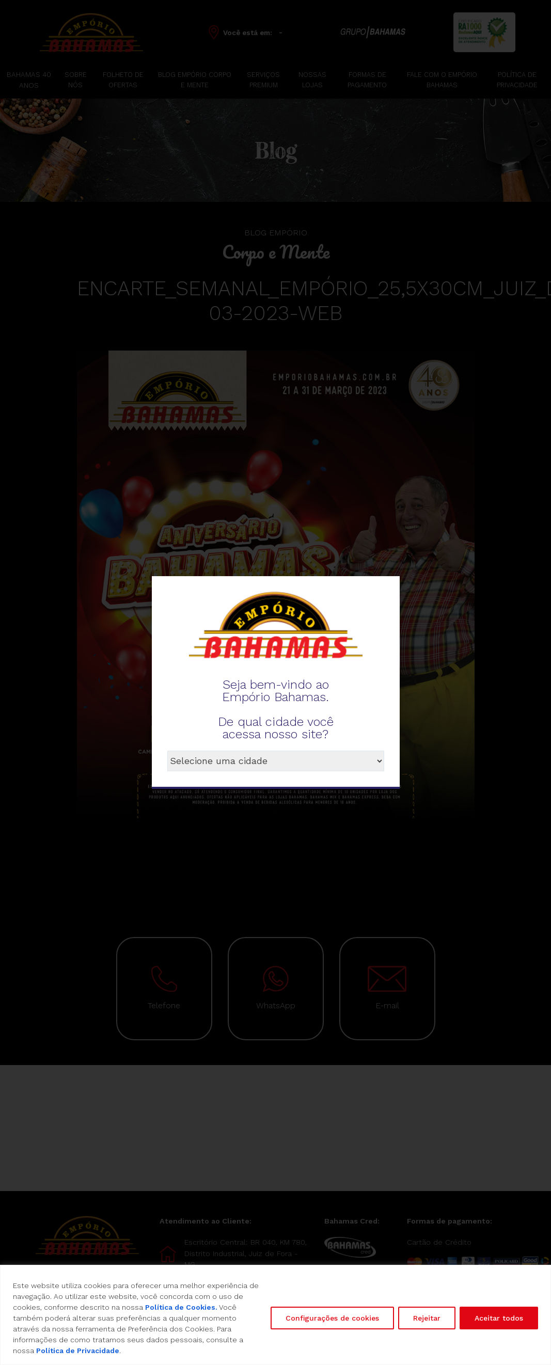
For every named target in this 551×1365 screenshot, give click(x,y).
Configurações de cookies (332, 1318)
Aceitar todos (499, 1318)
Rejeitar (426, 1318)
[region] (275, 1315)
